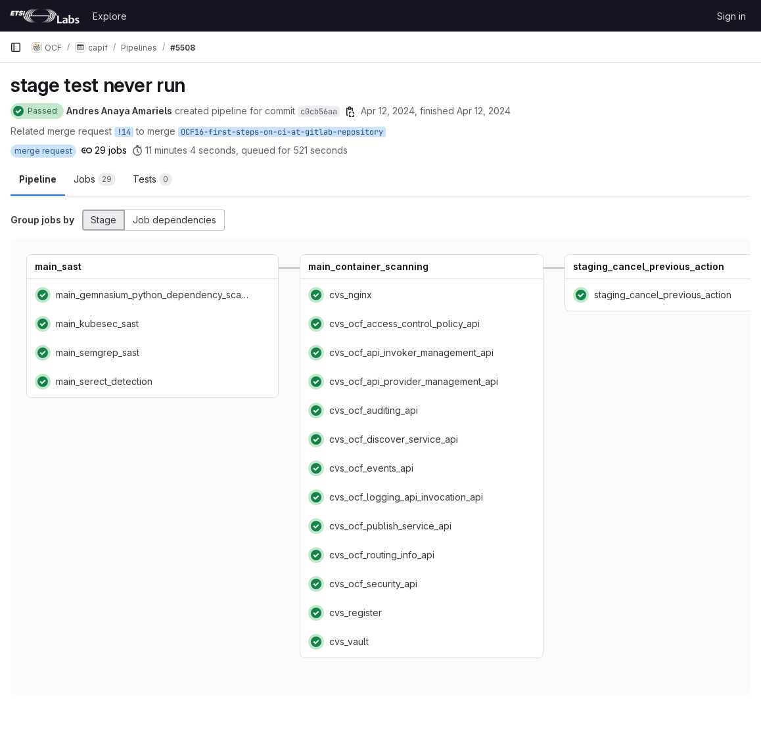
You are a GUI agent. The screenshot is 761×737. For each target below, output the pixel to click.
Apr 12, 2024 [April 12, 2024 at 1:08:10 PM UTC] (484, 110)
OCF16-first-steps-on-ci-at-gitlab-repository (282, 132)
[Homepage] (44, 15)
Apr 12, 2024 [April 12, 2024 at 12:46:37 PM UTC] (388, 110)
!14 (124, 132)
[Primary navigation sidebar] (15, 47)
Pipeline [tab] (38, 179)
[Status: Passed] (37, 111)
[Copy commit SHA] (350, 112)
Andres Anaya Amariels (119, 110)
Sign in (731, 16)
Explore (110, 16)
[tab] (94, 179)
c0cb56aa (318, 111)
